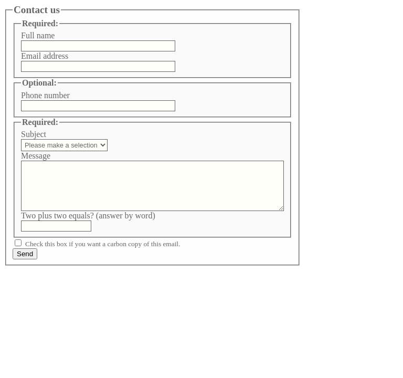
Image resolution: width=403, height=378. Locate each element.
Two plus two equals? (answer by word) (88, 215)
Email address (44, 55)
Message (35, 155)
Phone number (45, 95)
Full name (38, 35)
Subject (33, 134)
